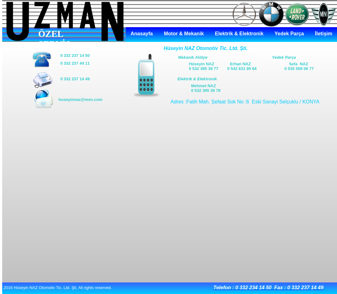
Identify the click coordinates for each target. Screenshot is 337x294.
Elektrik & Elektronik (239, 33)
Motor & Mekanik (184, 33)
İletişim (323, 33)
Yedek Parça (289, 33)
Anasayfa (142, 33)
